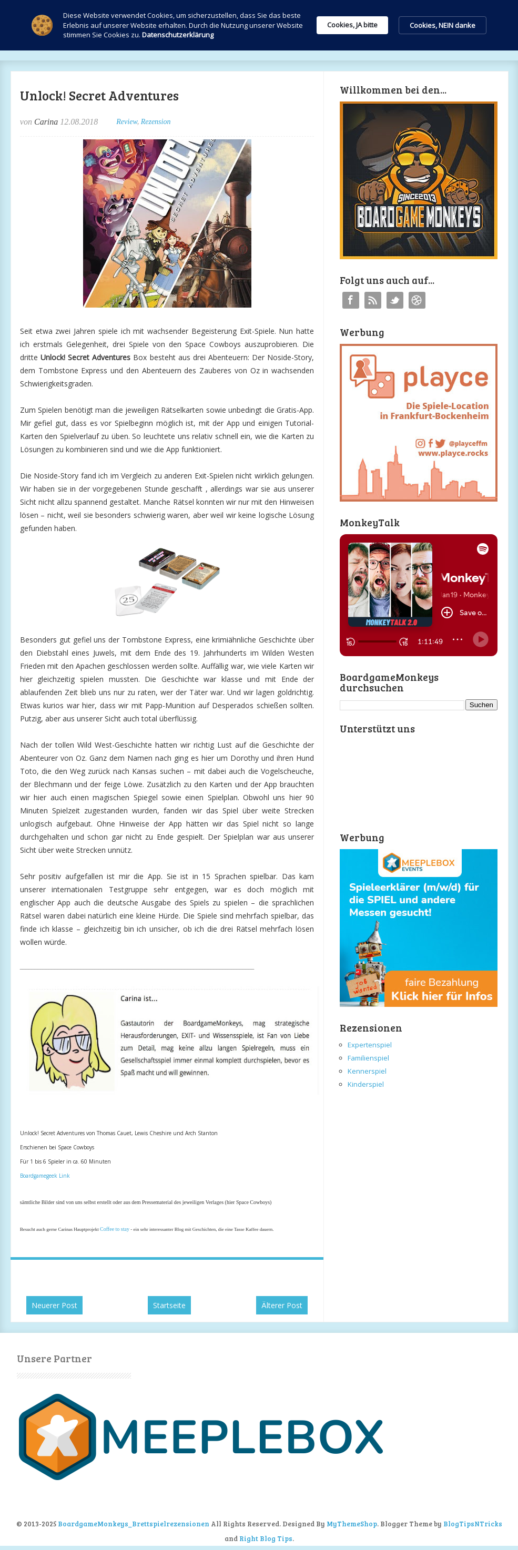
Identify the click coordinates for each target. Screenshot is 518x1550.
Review (126, 122)
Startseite (169, 1305)
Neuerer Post (54, 1305)
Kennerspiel (367, 1071)
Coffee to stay (114, 1229)
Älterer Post (281, 1305)
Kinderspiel (366, 1084)
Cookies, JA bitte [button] (352, 24)
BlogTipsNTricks (472, 1523)
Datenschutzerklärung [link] (178, 34)
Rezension (156, 122)
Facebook (350, 300)
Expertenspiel (370, 1044)
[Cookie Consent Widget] (259, 25)
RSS (372, 300)
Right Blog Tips (265, 1538)
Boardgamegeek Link (45, 1175)
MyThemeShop (352, 1523)
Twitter (395, 300)
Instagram (417, 300)
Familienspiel (368, 1058)
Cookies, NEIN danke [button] (442, 25)
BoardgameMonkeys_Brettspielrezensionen (133, 1523)
